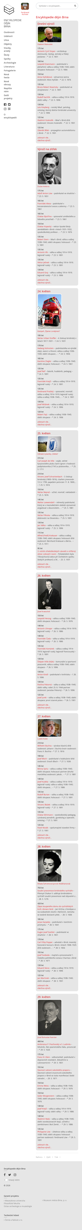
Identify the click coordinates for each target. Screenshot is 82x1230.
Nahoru (39, 1157)
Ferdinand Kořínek (25, 13)
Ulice (6, 40)
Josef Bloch (42, 758)
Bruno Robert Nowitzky (47, 87)
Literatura (9, 66)
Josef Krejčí (42, 1108)
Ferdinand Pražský (45, 391)
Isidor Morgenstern (45, 1096)
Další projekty (8, 97)
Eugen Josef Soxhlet (46, 932)
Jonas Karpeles (43, 922)
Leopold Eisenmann (46, 64)
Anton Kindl (42, 674)
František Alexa (44, 203)
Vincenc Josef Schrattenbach (49, 476)
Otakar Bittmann (45, 815)
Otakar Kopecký (44, 226)
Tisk (56, 1157)
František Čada (44, 638)
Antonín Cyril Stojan (46, 51)
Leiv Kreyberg (43, 107)
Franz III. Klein (43, 1057)
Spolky (7, 58)
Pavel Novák (42, 827)
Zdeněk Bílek (43, 130)
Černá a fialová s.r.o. (13, 1220)
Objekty (8, 44)
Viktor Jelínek (43, 262)
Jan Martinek (43, 978)
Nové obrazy (7, 83)
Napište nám (8, 90)
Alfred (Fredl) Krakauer (47, 535)
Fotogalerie (9, 70)
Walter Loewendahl (45, 502)
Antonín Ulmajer (44, 628)
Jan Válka (41, 525)
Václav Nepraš (43, 492)
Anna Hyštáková (44, 77)
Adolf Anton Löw (44, 193)
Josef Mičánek (43, 404)
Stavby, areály (7, 49)
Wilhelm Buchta (44, 745)
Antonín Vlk (42, 252)
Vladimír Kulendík (45, 120)
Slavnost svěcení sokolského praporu (53, 1070)
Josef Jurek (42, 697)
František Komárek (45, 648)
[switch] (6, 1180)
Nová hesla (6, 76)
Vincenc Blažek (43, 804)
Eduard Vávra (43, 968)
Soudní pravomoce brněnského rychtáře (55, 890)
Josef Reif (41, 371)
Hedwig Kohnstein (45, 348)
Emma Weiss (43, 1085)
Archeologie (9, 62)
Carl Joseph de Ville (45, 461)
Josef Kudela (42, 781)
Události (8, 36)
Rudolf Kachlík (43, 97)
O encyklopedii (9, 116)
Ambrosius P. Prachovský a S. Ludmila (54, 1044)
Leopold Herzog (44, 618)
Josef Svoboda (43, 955)
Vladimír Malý (43, 1119)
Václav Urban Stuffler (46, 338)
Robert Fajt (42, 414)
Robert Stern (43, 239)
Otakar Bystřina (44, 216)
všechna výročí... (44, 140)
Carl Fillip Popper (45, 942)
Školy (6, 54)
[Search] (57, 6)
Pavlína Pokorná (44, 684)
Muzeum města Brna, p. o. (54, 1200)
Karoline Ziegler (44, 361)
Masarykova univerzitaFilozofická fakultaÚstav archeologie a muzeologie (18, 1203)
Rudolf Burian (43, 794)
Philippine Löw (43, 1131)
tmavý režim (14, 1180)
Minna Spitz (42, 768)
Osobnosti (9, 32)
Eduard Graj (42, 272)
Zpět (48, 1157)
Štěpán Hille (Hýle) (45, 661)
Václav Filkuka (43, 515)
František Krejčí (44, 381)
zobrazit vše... (43, 137)
